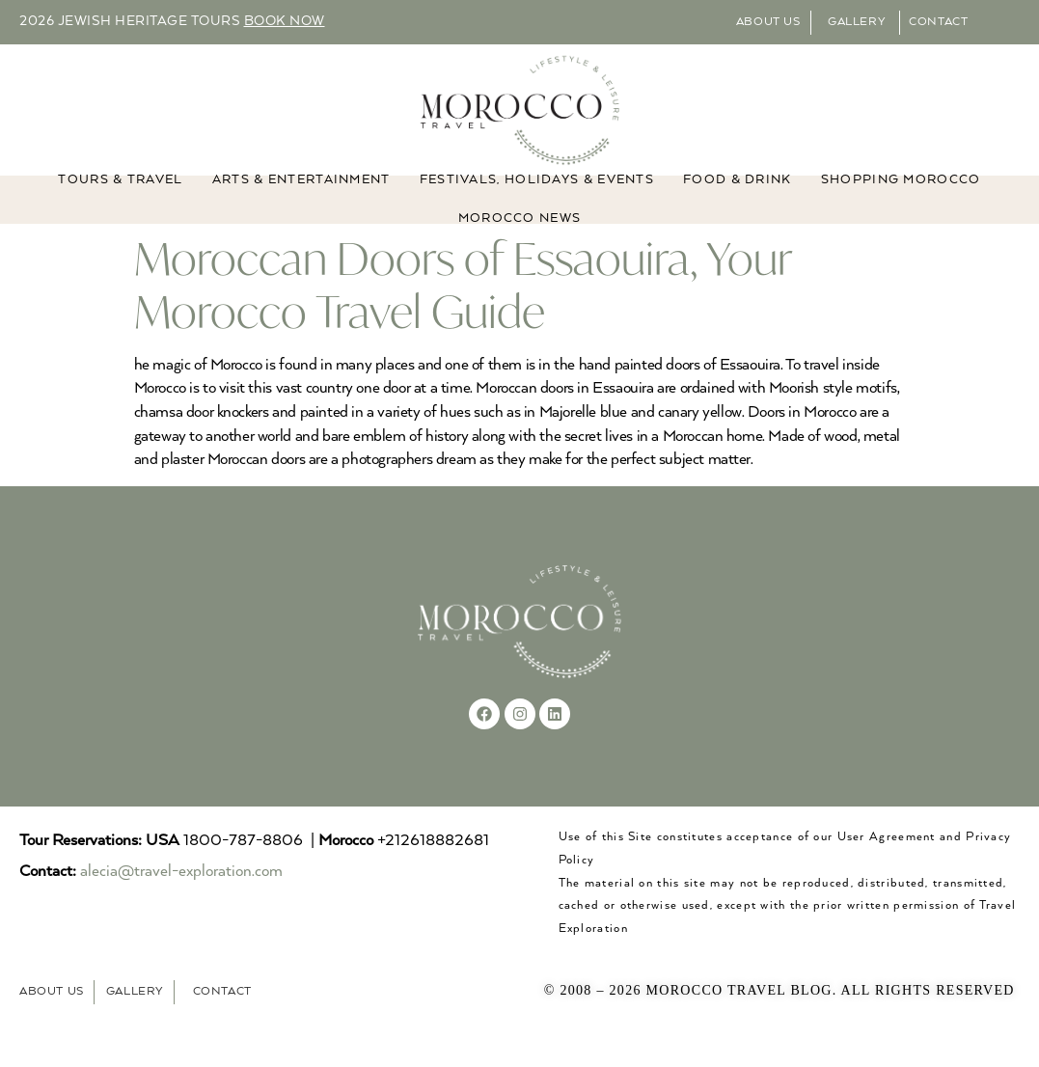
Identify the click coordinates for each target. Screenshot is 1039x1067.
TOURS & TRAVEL (120, 202)
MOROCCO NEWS (520, 240)
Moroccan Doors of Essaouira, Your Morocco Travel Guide (463, 308)
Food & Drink (737, 202)
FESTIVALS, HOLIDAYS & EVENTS (537, 202)
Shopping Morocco (901, 202)
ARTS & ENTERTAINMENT (301, 202)
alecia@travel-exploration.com (181, 895)
